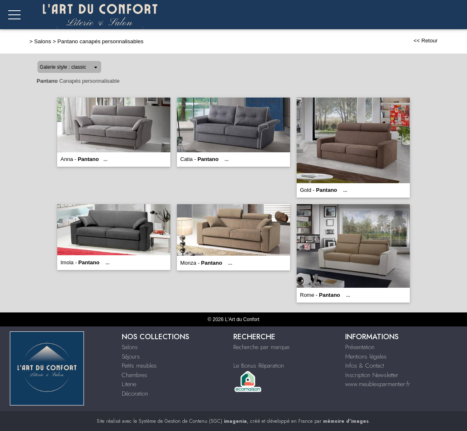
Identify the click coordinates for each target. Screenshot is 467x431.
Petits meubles (139, 365)
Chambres (134, 375)
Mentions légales (366, 356)
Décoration (135, 393)
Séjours (131, 356)
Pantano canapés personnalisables (101, 41)
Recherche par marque (261, 347)
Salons (42, 41)
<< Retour (426, 40)
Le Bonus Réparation (258, 365)
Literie (129, 384)
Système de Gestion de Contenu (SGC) (193, 421)
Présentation (359, 347)
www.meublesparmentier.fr (377, 384)
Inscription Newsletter (371, 375)
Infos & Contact (364, 365)
